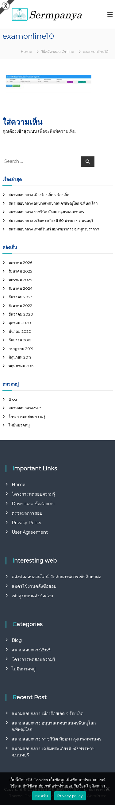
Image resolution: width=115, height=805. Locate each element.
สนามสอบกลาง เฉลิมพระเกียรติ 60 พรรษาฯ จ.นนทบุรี (51, 220)
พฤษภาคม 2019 (21, 365)
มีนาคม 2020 (20, 331)
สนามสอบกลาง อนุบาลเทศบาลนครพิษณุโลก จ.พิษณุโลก (53, 203)
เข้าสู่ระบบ (27, 131)
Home (18, 484)
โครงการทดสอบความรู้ (27, 416)
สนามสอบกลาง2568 (25, 408)
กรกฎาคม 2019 (21, 348)
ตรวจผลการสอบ (27, 513)
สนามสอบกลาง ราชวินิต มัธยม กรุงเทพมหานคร (46, 212)
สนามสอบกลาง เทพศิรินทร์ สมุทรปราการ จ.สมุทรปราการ (54, 229)
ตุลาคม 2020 (20, 322)
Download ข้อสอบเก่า (33, 503)
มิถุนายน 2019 (20, 357)
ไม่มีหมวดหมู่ (19, 425)
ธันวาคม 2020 (21, 314)
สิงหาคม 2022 (20, 305)
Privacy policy (70, 796)
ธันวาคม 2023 (21, 297)
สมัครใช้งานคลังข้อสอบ (34, 586)
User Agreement (30, 532)
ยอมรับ (41, 796)
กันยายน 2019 (20, 340)
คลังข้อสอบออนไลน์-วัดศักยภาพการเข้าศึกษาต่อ (56, 576)
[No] (107, 789)
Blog (13, 399)
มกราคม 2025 (20, 279)
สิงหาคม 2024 (21, 288)
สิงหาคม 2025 (20, 271)
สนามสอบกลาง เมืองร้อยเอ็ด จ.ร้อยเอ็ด (39, 194)
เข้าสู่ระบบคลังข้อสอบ (32, 596)
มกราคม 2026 (20, 262)
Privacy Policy (26, 522)
